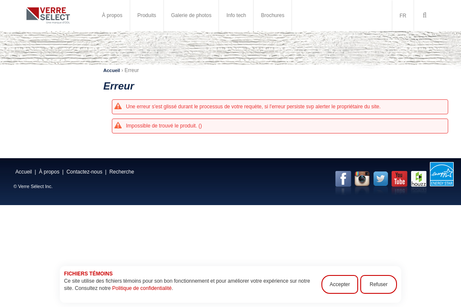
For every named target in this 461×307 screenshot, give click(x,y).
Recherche (121, 172)
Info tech (236, 15)
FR (403, 16)
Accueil (111, 70)
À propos (112, 15)
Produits (146, 15)
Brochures (272, 15)
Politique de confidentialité (142, 288)
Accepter (340, 284)
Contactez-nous (84, 172)
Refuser (379, 284)
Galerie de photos (191, 15)
